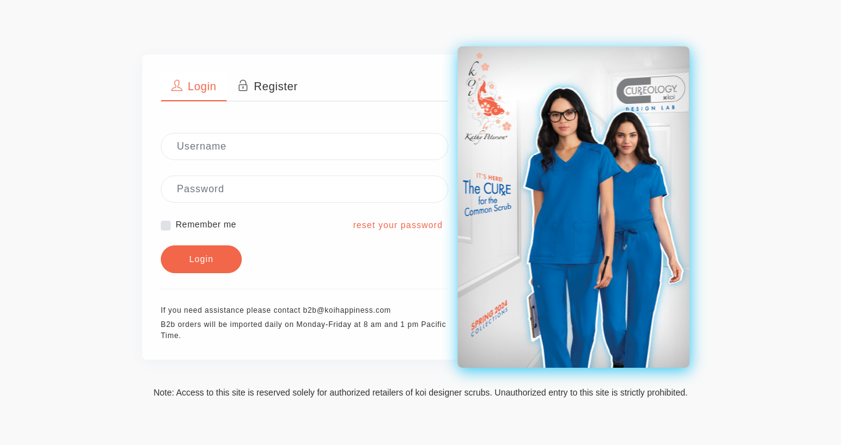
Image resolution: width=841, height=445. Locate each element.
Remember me (206, 224)
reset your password (398, 225)
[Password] (304, 189)
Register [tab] (267, 86)
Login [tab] (193, 86)
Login (201, 259)
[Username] (304, 146)
